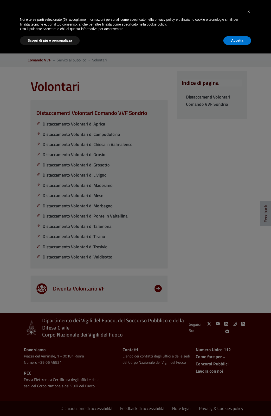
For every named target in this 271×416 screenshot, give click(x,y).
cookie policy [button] (156, 24)
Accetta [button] (237, 40)
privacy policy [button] (165, 19)
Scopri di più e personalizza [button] (50, 40)
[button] (248, 11)
